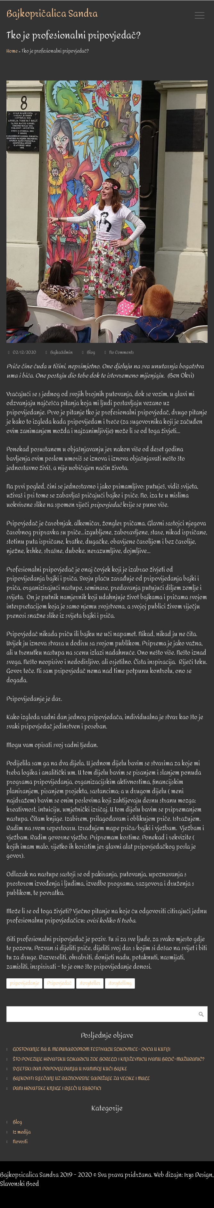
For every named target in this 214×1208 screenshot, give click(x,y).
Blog (91, 352)
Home (12, 51)
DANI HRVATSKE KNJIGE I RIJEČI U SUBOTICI (57, 1088)
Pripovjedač (59, 983)
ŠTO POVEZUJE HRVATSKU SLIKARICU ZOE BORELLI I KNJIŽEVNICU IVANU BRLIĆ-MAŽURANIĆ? (108, 1059)
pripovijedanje (24, 983)
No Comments (121, 352)
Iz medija (22, 1132)
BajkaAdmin (61, 352)
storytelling (120, 983)
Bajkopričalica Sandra (52, 13)
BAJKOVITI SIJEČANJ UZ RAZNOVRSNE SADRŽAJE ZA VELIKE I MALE (81, 1078)
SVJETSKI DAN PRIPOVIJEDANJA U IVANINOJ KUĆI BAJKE (70, 1069)
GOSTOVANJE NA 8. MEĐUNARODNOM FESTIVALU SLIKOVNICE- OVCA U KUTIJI (91, 1049)
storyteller (89, 983)
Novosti (20, 1141)
